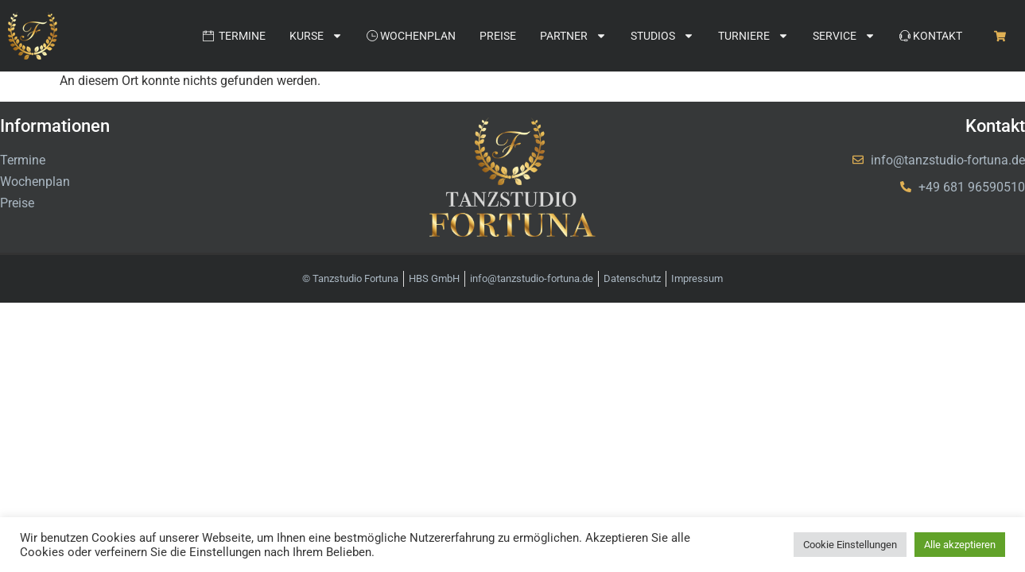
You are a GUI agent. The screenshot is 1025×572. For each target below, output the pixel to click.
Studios (662, 35)
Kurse (316, 35)
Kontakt (930, 35)
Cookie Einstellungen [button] (850, 545)
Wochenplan (411, 35)
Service (844, 35)
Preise (497, 35)
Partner (573, 35)
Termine (234, 35)
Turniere (753, 35)
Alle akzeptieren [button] (960, 545)
